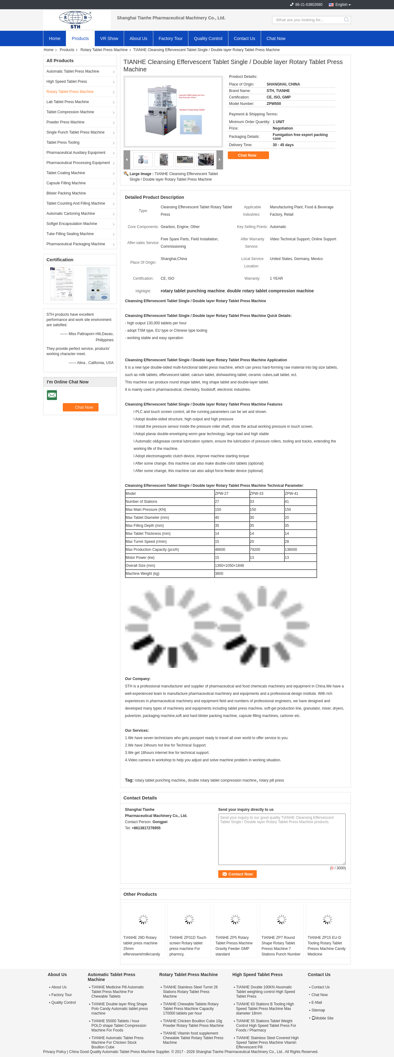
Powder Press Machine (65, 122)
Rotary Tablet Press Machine (103, 50)
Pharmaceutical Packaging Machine (75, 244)
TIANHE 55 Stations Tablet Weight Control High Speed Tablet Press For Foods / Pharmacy (266, 1025)
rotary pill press (271, 780)
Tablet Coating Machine (65, 173)
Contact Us (244, 38)
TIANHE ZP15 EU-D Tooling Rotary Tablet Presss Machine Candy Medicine (326, 945)
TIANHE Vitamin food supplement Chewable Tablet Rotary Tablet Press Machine (193, 1038)
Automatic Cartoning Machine (70, 213)
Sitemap (318, 1010)
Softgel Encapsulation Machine (71, 224)
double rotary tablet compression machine (222, 780)
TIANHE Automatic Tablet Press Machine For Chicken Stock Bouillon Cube (117, 1042)
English (342, 4)
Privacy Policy (54, 1052)
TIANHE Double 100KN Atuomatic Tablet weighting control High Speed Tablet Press (265, 992)
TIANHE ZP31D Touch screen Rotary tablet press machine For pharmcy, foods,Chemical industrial (187, 951)
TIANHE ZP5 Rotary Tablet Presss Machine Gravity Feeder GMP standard (234, 945)
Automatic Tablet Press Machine (72, 71)
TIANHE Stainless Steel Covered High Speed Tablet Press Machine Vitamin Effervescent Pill (267, 1042)
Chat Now (276, 38)
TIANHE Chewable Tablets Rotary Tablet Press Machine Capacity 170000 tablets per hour (191, 1008)
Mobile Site (322, 1018)
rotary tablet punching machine (160, 780)
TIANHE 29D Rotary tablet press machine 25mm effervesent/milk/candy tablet (141, 948)
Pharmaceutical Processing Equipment (78, 163)
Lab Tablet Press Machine (67, 102)
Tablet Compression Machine (70, 112)
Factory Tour (171, 38)
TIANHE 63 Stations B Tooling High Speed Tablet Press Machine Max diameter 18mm (265, 1008)
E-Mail (317, 1002)
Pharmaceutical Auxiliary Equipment (75, 152)
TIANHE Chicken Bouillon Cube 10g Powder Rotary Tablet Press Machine (193, 1023)
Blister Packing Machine (66, 193)
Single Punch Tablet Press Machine (75, 132)
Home (54, 38)
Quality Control (208, 38)
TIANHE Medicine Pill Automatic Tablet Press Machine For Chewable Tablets (117, 992)
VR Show (109, 38)
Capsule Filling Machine (66, 183)
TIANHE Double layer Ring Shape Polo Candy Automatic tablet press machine (119, 1008)
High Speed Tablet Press (66, 81)
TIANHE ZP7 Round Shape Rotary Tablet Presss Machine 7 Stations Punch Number (281, 945)
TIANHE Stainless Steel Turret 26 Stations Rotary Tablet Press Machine (190, 992)
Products (80, 38)
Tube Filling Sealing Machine (70, 234)
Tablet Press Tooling (62, 142)
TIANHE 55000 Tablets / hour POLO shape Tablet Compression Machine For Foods (119, 1025)
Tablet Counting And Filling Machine (75, 203)
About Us (138, 38)
